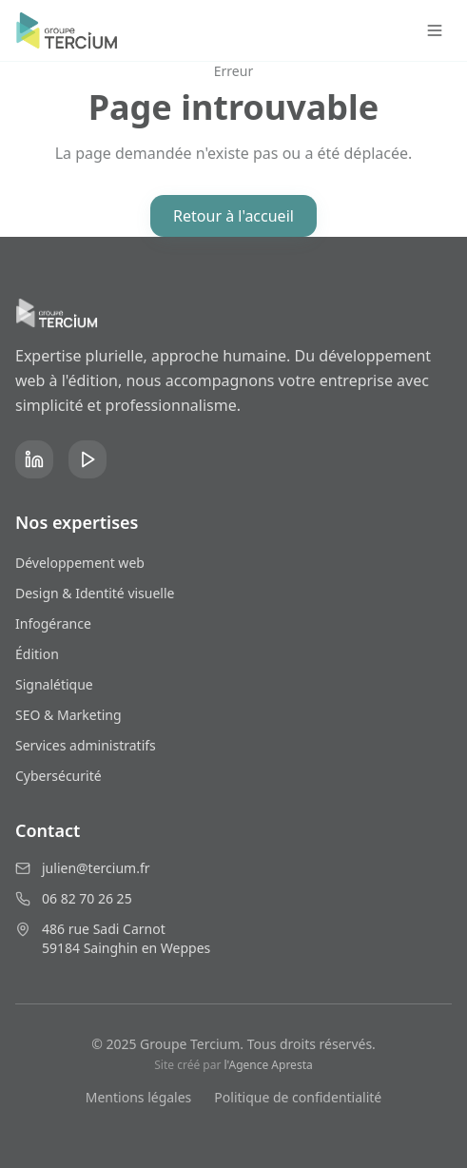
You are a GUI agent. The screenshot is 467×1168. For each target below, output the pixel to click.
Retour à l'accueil (233, 215)
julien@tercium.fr (96, 868)
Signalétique (54, 684)
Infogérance (53, 623)
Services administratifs (85, 745)
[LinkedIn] (34, 459)
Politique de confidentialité (297, 1097)
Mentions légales (139, 1097)
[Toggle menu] (435, 30)
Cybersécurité (58, 776)
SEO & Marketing (68, 715)
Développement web (80, 563)
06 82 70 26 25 (87, 898)
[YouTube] (87, 459)
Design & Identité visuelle (94, 593)
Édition (37, 654)
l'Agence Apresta (268, 1065)
